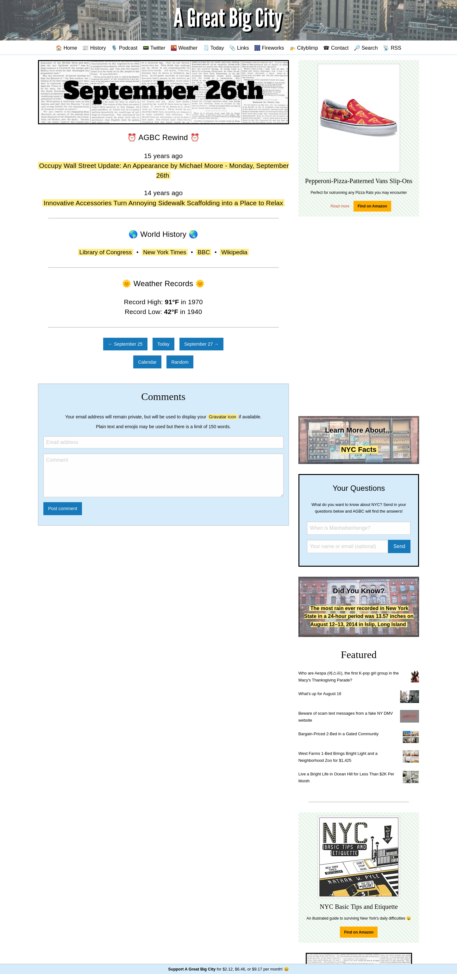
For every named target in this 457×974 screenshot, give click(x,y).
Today (163, 344)
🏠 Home (66, 48)
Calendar (147, 362)
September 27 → (201, 344)
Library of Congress (105, 252)
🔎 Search (366, 48)
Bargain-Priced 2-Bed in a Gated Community (338, 733)
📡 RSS (392, 48)
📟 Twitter (154, 48)
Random (179, 362)
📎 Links (239, 48)
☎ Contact (335, 48)
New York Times (164, 252)
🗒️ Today (213, 48)
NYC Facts (359, 449)
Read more (340, 206)
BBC (203, 252)
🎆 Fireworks (269, 48)
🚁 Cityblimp (303, 48)
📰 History (94, 48)
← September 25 (125, 344)
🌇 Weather (184, 48)
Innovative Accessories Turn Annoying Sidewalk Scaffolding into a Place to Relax (163, 203)
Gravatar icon (222, 416)
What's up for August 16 (319, 693)
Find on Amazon (372, 206)
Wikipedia (234, 252)
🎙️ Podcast (124, 48)
